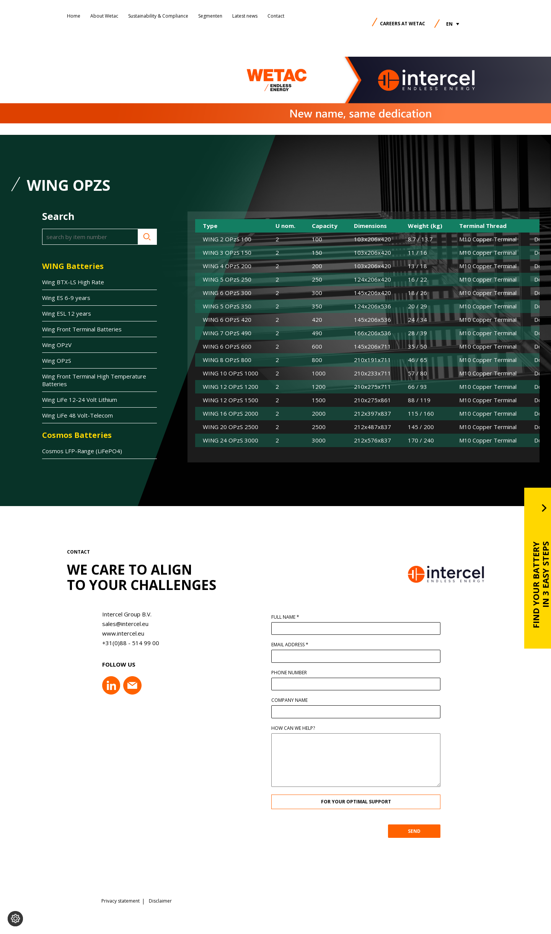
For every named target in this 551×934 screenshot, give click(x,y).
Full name (299, 617)
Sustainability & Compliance (158, 16)
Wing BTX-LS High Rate (73, 282)
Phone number (303, 672)
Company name (303, 700)
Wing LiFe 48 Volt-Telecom (77, 415)
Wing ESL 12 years (66, 313)
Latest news (245, 16)
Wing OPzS (56, 360)
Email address (303, 644)
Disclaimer (160, 897)
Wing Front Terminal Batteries (82, 329)
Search (147, 237)
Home (73, 16)
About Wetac (104, 16)
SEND (428, 831)
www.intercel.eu (110, 633)
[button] (452, 24)
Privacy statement (120, 897)
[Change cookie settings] (15, 918)
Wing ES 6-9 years (66, 298)
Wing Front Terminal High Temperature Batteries (94, 380)
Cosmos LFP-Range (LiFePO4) (82, 451)
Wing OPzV (57, 345)
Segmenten (210, 16)
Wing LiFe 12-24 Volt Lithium (79, 399)
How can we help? (307, 728)
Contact (275, 16)
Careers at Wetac (402, 23)
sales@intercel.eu (112, 624)
